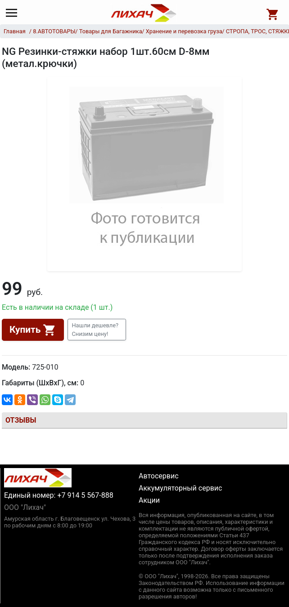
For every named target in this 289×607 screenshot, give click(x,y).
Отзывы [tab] (20, 420)
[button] (97, 329)
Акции (149, 500)
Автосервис (159, 476)
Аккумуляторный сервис (180, 488)
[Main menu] (13, 13)
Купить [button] (32, 330)
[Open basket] (272, 13)
